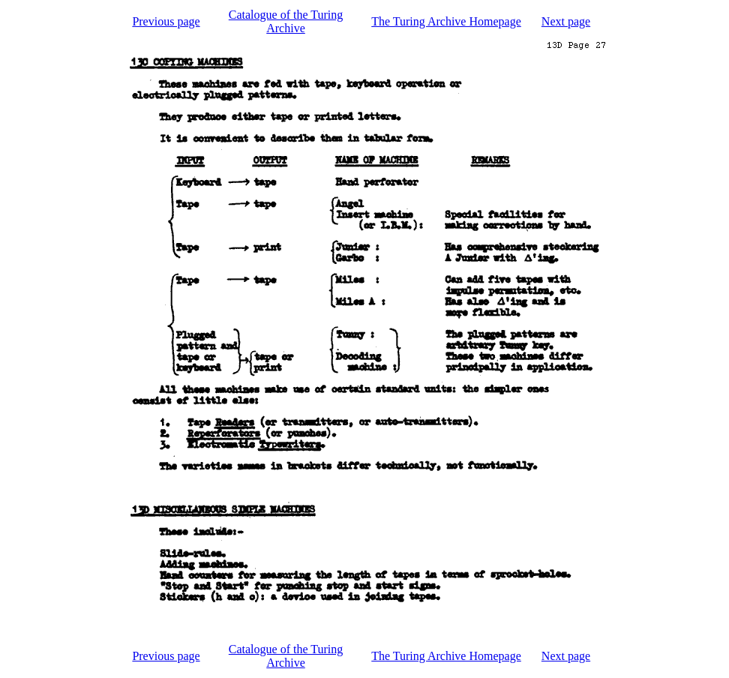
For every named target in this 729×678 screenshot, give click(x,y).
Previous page (166, 21)
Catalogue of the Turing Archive (286, 21)
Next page (566, 21)
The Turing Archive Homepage (446, 21)
